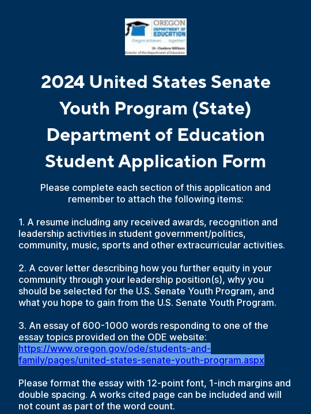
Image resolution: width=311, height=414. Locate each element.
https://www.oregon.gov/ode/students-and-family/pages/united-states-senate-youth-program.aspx (141, 354)
